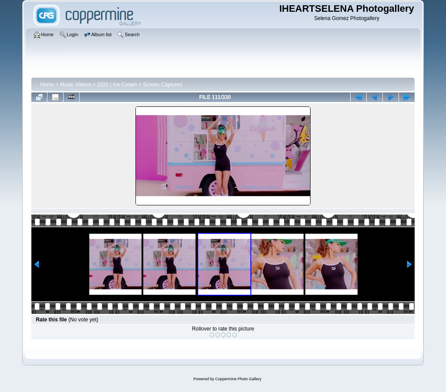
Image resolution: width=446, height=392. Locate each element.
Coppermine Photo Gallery (238, 379)
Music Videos (75, 85)
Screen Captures (162, 85)
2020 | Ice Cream (117, 85)
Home (47, 85)
